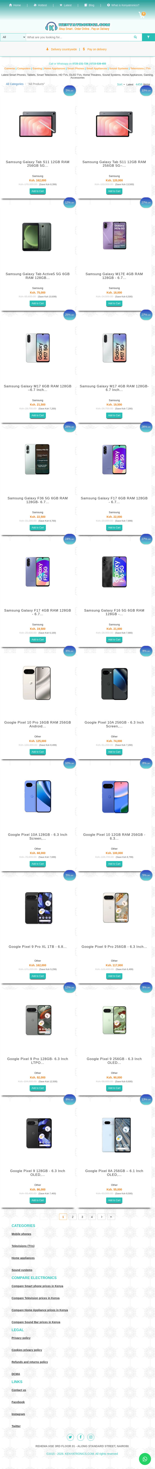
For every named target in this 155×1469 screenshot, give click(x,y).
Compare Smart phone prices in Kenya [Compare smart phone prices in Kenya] (37, 1286)
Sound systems (22, 1270)
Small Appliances (97, 68)
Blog (89, 5)
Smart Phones (76, 68)
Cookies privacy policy (27, 1350)
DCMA (16, 1374)
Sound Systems (119, 68)
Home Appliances (55, 68)
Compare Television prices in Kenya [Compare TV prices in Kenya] (35, 1298)
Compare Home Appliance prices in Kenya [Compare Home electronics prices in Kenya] (40, 1310)
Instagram (18, 1414)
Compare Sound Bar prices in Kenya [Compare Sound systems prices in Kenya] (36, 1322)
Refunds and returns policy (30, 1362)
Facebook (18, 1402)
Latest (66, 5)
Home (15, 5)
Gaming (38, 68)
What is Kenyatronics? (123, 5)
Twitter (16, 1426)
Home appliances (23, 1258)
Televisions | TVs (140, 68)
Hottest (40, 5)
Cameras (10, 68)
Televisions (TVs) (23, 1246)
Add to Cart (38, 191)
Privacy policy (21, 1338)
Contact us (19, 1390)
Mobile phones (21, 1234)
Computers (24, 68)
